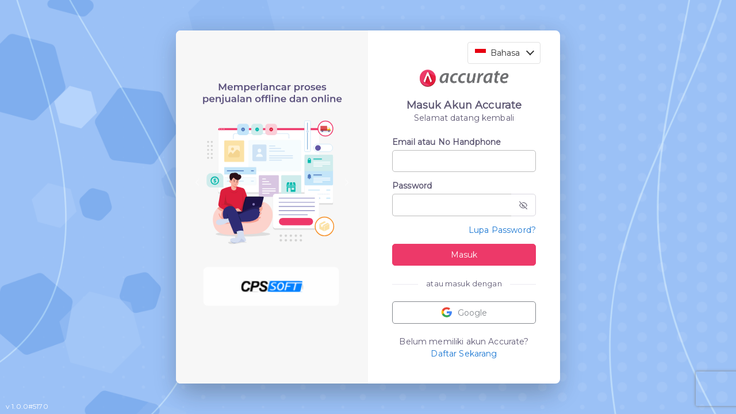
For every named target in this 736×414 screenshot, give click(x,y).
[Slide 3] (292, 295)
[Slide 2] (272, 295)
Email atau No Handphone (446, 142)
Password (412, 186)
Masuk (464, 255)
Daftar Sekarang (464, 353)
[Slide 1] (251, 295)
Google (464, 312)
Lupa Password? (502, 230)
